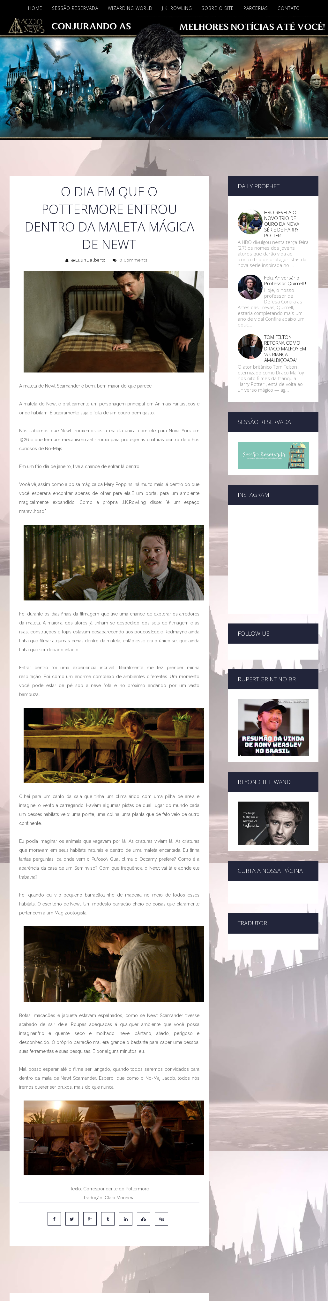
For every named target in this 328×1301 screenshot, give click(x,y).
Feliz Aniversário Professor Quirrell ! (285, 280)
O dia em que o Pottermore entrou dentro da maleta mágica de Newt (109, 218)
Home (35, 8)
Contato (289, 8)
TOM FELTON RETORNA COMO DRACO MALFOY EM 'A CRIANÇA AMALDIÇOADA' (285, 348)
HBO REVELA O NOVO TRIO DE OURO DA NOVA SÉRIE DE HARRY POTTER (281, 224)
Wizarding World (130, 8)
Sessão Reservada (75, 8)
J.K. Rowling (177, 8)
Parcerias (255, 8)
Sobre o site (218, 8)
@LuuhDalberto (88, 260)
